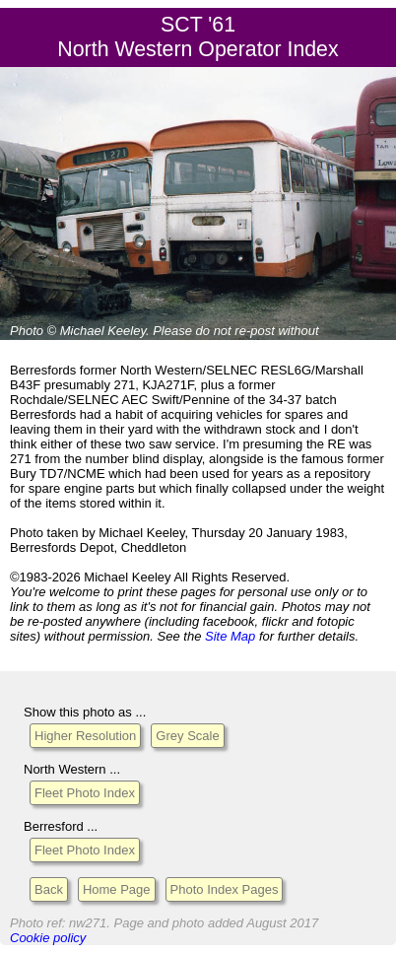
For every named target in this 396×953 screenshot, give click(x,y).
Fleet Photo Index (84, 792)
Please (172, 330)
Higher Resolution (85, 735)
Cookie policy (48, 937)
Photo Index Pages (224, 889)
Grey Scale (187, 735)
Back (48, 889)
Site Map (230, 636)
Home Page (117, 889)
